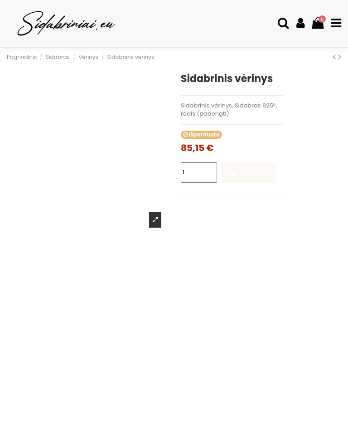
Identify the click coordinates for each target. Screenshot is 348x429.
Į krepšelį (248, 172)
